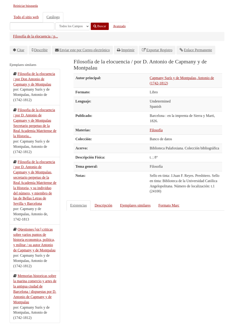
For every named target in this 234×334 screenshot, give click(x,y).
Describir (41, 50)
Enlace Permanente (198, 50)
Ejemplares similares (135, 205)
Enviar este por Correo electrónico (84, 50)
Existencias (78, 205)
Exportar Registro (159, 50)
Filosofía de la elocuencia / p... (35, 36)
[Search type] (72, 26)
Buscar (99, 26)
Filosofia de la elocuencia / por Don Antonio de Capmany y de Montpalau (34, 79)
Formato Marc (168, 205)
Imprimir (128, 50)
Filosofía (156, 130)
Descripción (103, 205)
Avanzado (119, 26)
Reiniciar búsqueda (25, 6)
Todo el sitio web (26, 17)
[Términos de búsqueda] (32, 26)
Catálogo (53, 17)
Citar (20, 50)
